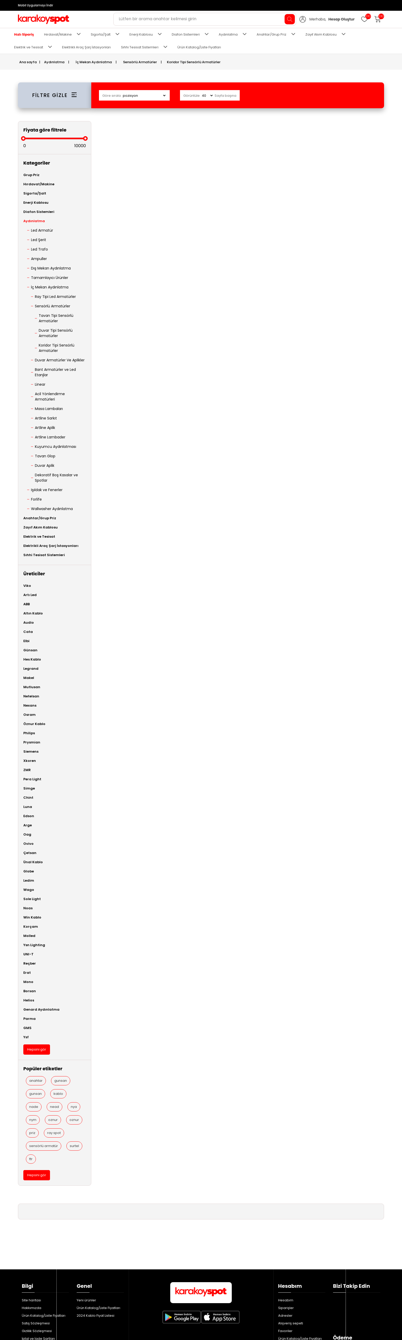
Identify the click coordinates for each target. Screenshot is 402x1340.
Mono (28, 981)
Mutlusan (31, 687)
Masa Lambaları (49, 408)
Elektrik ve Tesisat (28, 47)
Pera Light (32, 779)
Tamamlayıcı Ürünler (49, 277)
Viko (27, 585)
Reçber (29, 963)
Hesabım (285, 1243)
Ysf (26, 1037)
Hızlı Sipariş (24, 34)
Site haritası (31, 1243)
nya (74, 1106)
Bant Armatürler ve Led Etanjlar (55, 372)
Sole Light (32, 898)
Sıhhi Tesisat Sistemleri (139, 47)
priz (32, 1132)
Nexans (29, 705)
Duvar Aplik (44, 465)
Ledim (28, 880)
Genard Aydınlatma (41, 1009)
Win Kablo (32, 917)
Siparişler (286, 1250)
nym (32, 1119)
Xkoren (29, 760)
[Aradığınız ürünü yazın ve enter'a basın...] (204, 19)
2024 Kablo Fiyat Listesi (95, 1258)
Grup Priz (31, 174)
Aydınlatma (228, 34)
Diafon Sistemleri (186, 34)
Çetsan (29, 852)
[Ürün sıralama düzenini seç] (144, 95)
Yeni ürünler (86, 1243)
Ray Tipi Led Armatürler (55, 296)
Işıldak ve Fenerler (47, 489)
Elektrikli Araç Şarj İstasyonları (86, 47)
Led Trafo (39, 249)
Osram (29, 714)
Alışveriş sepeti (290, 1266)
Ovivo (28, 843)
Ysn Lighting (34, 945)
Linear (40, 384)
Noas (28, 908)
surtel (74, 1145)
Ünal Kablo (33, 862)
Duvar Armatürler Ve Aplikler (60, 360)
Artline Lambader (50, 437)
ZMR (27, 770)
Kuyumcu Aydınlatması (55, 446)
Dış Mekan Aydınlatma (51, 268)
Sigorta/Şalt (100, 34)
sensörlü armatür (43, 1145)
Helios (28, 1000)
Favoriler (285, 1273)
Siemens (30, 751)
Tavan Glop (45, 456)
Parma (29, 1018)
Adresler (285, 1258)
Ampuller (39, 258)
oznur (53, 1119)
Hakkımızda (31, 1250)
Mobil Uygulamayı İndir (35, 5)
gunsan (60, 1080)
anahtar (36, 1080)
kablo (58, 1093)
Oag (27, 834)
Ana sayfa (28, 62)
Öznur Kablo (34, 723)
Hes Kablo (32, 659)
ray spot (54, 1132)
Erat (27, 972)
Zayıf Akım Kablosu (321, 34)
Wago (28, 889)
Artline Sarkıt (46, 418)
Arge (27, 825)
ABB (26, 604)
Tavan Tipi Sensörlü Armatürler (56, 318)
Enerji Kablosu (141, 34)
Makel (28, 677)
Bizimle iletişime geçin (40, 1289)
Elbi (26, 641)
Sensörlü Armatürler (52, 306)
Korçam (30, 926)
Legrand (30, 668)
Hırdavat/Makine (58, 34)
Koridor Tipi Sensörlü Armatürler (56, 348)
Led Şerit (38, 239)
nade (33, 1106)
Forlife (36, 499)
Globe (28, 871)
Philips (29, 733)
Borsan (29, 991)
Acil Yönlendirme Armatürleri (50, 396)
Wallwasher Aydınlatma (52, 508)
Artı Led (30, 594)
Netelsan (31, 696)
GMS (27, 1027)
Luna (27, 806)
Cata (28, 631)
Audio (28, 622)
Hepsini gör (36, 1049)
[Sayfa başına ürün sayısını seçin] (207, 95)
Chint (28, 797)
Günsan (30, 650)
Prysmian (31, 742)
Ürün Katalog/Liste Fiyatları (199, 47)
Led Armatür (42, 230)
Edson (28, 816)
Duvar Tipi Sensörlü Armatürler (56, 333)
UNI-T (28, 954)
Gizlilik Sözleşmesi (37, 1273)
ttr (31, 1159)
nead (54, 1106)
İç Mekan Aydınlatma (49, 287)
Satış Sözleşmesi (36, 1266)
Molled (29, 935)
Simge (29, 788)
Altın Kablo (33, 613)
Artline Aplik (45, 427)
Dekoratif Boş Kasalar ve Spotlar (56, 477)
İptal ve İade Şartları (38, 1281)
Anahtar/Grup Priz (271, 34)
